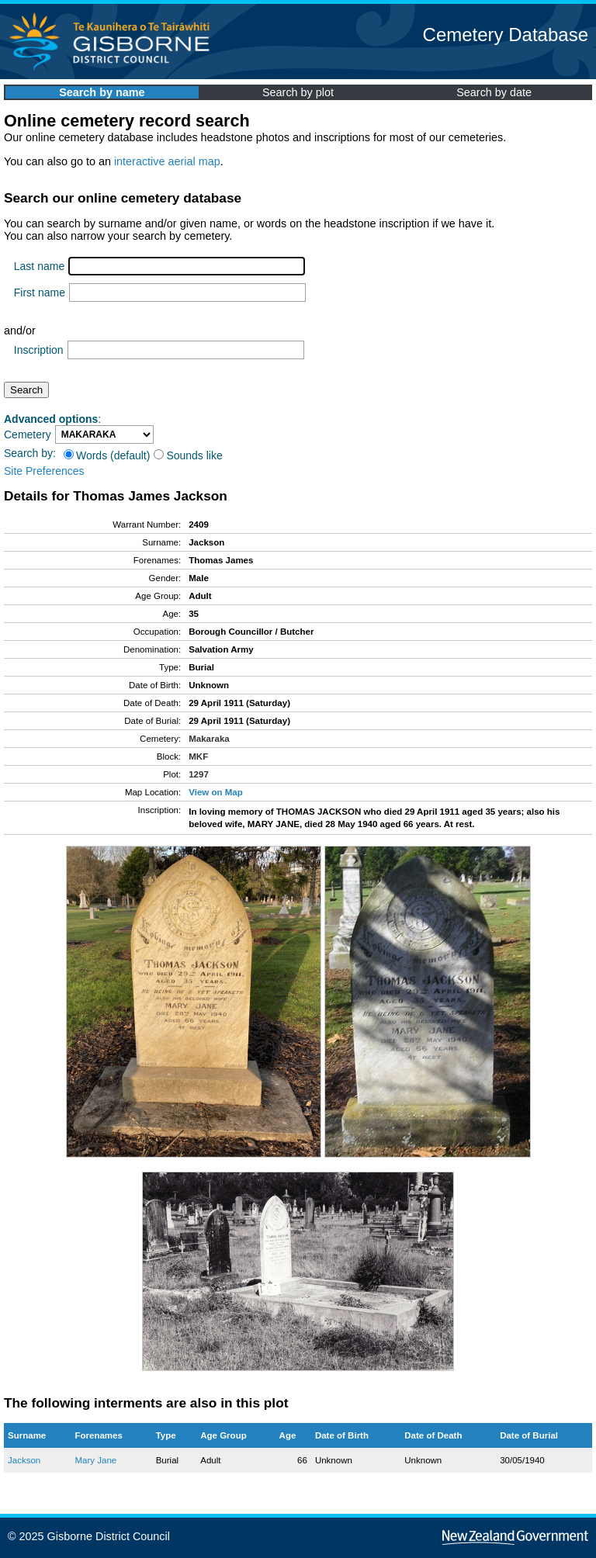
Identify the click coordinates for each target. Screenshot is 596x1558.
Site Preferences (44, 471)
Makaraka (209, 738)
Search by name (101, 92)
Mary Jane (95, 1460)
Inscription (39, 350)
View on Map (216, 792)
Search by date (494, 92)
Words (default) (107, 455)
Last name (39, 266)
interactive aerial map (167, 161)
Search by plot (298, 92)
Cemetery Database (505, 34)
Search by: (30, 453)
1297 (199, 774)
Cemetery (27, 434)
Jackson (24, 1460)
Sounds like (188, 455)
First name (39, 292)
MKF (198, 756)
